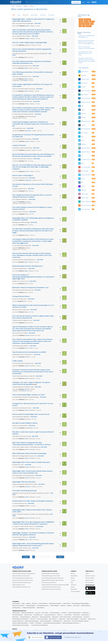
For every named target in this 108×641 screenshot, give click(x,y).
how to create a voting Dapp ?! (22, 175)
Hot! (13, 15)
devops (81, 19)
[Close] (100, 631)
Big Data (28, 603)
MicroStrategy (84, 171)
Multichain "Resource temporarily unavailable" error (30, 287)
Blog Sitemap (74, 589)
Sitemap (73, 587)
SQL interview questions (25, 617)
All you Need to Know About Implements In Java (40, 625)
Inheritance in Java (28, 614)
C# (82, 155)
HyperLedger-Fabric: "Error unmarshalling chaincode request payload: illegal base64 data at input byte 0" (33, 544)
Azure (82, 140)
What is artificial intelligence (73, 619)
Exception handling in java (17, 621)
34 (54, 557)
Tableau (83, 125)
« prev (26, 557)
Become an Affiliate (90, 578)
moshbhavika (28, 180)
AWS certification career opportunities (20, 619)
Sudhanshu (28, 130)
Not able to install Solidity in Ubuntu (25, 423)
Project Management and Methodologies (80, 603)
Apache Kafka (84, 194)
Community (73, 584)
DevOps (23, 603)
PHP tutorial (64, 612)
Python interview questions (45, 621)
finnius (27, 103)
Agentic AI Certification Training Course (21, 575)
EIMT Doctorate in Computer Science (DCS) (51, 589)
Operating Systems (16, 607)
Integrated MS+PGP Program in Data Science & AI (52, 580)
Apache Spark (84, 197)
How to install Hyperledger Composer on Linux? (28, 395)
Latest (18, 15)
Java (82, 136)
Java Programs (38, 623)
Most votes (25, 15)
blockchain (88, 26)
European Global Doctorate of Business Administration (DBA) (55, 584)
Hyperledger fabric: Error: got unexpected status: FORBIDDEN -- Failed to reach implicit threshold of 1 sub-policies (33, 523)
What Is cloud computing (42, 619)
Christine (28, 486)
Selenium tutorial (16, 612)
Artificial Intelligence (54, 605)
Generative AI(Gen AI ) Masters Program (50, 573)
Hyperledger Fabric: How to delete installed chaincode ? (31, 462)
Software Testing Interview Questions (20, 623)
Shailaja (27, 335)
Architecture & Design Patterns (28, 607)
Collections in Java (91, 619)
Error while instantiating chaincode (24, 490)
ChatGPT (83, 87)
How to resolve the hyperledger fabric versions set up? (30, 414)
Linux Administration (86, 167)
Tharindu (27, 389)
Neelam (26, 80)
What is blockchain (53, 619)
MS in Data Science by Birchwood (49, 582)
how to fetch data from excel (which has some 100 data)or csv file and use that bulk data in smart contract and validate (33, 155)
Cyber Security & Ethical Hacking (86, 90)
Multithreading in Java (57, 621)
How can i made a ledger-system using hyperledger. (29, 42)
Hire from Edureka (90, 582)
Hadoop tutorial (62, 619)
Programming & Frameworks (55, 603)
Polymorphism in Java (38, 614)
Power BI (83, 75)
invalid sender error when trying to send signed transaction (32, 501)
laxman (27, 141)
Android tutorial (76, 614)
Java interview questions (55, 612)
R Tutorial (32, 623)
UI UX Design (84, 132)
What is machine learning (65, 617)
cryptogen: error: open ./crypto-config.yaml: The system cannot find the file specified (31, 383)
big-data (86, 21)
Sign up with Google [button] (35, 637)
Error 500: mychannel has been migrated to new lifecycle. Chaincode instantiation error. (31, 62)
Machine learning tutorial (45, 617)
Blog (72, 582)
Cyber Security (76, 605)
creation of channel (19, 145)
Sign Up (94, 2)
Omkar (24, 203)
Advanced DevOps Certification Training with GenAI (23, 573)
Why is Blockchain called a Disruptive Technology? (29, 453)
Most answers (34, 15)
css (83, 26)
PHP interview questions (17, 614)
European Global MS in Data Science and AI (51, 587)
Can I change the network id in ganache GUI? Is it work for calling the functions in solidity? (32, 196)
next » (60, 557)
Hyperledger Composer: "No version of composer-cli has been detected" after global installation (33, 534)
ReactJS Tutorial (67, 621)
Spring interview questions (49, 614)
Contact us (73, 580)
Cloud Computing (85, 98)
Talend (83, 186)
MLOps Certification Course (18, 584)
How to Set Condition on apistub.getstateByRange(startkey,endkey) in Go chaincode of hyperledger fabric (33, 277)
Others (83, 178)
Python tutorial (55, 617)
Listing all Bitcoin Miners (20, 296)
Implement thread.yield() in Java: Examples (71, 623)
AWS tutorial (32, 619)
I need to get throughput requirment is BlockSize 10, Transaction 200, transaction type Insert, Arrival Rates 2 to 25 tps (33, 124)
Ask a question (76, 2)
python (80, 21)
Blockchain (22, 25)
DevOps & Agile (85, 79)
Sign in (79, 637)
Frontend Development (30, 605)
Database (83, 144)
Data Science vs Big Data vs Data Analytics (80, 621)
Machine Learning (85, 102)
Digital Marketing (85, 152)
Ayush (26, 262)
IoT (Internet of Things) (86, 159)
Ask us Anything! (85, 209)
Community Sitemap (75, 591)
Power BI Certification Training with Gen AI (21, 582)
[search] (27, 2)
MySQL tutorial (35, 617)
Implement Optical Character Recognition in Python (21, 625)
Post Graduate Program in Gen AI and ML (51, 575)
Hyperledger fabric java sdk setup (23, 482)
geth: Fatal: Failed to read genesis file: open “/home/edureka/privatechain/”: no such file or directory (31, 443)
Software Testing (85, 121)
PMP (82, 106)
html (92, 24)
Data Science (84, 83)
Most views (43, 15)
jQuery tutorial (15, 617)
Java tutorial (37, 612)
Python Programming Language (31, 621)
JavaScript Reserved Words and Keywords (52, 623)
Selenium (83, 117)
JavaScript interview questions (74, 612)
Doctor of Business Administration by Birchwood (52, 578)
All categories (84, 68)
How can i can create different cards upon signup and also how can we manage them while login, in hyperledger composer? (32, 167)
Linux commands (67, 614)
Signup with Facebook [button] (53, 637)
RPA (82, 182)
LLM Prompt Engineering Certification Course (22, 578)
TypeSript (83, 190)
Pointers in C (59, 614)
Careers (87, 573)
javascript (92, 21)
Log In (88, 2)
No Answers (51, 15)
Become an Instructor (90, 575)
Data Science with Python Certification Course (22, 580)
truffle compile (17, 361)
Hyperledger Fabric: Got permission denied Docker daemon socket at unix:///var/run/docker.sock (32, 472)
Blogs (83, 2)
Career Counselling (86, 201)
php (80, 26)
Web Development (86, 129)
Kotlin (82, 163)
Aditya (26, 68)
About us (73, 573)
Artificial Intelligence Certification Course (21, 587)
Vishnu (27, 171)
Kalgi (26, 91)
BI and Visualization (43, 603)
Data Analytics (84, 94)
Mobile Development (86, 174)
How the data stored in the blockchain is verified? (29, 352)
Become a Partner (89, 580)
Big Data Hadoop (85, 148)
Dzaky (26, 271)
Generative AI (84, 71)
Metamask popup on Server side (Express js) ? (27, 266)
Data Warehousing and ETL (43, 605)
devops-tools (87, 19)
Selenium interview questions (27, 612)
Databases (69, 605)
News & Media (74, 575)
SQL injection (86, 617)
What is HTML (45, 612)
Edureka (27, 38)
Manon (27, 25)
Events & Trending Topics (86, 205)
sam (27, 539)
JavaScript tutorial (85, 614)
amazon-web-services (84, 24)
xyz (26, 348)
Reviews (72, 578)
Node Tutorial (83, 619)
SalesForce (84, 113)
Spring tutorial (85, 612)
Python (83, 109)
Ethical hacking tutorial (77, 617)
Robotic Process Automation (18, 605)
